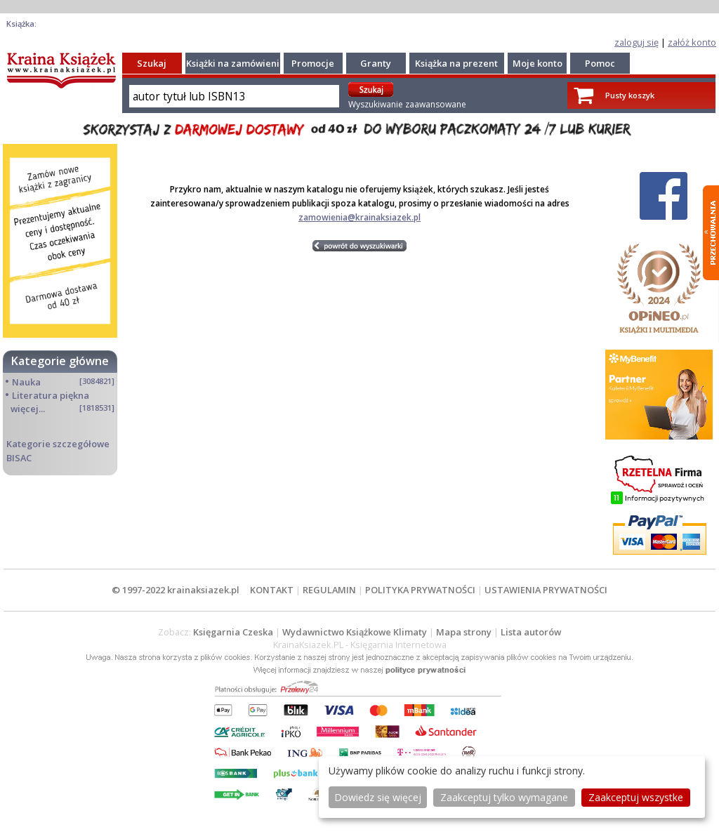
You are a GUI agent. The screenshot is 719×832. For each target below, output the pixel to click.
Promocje (312, 63)
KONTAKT (271, 589)
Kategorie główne (60, 361)
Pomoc (600, 63)
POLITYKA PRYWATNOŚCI (420, 589)
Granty (375, 63)
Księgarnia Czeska (233, 632)
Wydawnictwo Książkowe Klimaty (354, 632)
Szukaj (151, 63)
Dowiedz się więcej (377, 797)
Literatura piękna (50, 395)
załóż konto (692, 42)
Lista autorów (531, 632)
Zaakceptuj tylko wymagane (504, 797)
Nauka (26, 382)
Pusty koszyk (629, 95)
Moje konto (537, 63)
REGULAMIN (329, 589)
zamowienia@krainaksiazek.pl (359, 217)
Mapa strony (464, 632)
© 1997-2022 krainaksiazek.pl (175, 589)
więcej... (28, 408)
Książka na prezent (456, 63)
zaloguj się (636, 42)
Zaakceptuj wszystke (635, 797)
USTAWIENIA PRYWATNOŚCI (545, 589)
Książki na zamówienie (235, 63)
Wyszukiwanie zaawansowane (407, 104)
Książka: (21, 23)
